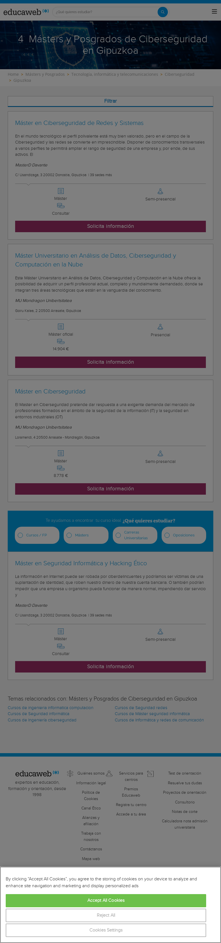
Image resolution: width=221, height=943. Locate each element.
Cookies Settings (106, 930)
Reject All (106, 915)
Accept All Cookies (106, 900)
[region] (110, 905)
